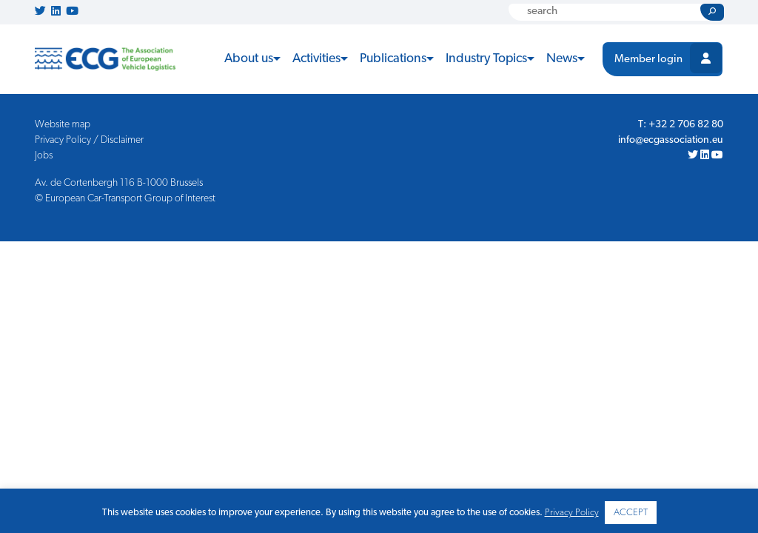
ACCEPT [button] (631, 512)
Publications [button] (393, 59)
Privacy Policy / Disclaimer (89, 140)
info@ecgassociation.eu (670, 140)
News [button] (561, 59)
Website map (62, 124)
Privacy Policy (572, 512)
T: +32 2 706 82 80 (680, 124)
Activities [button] (316, 59)
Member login (648, 59)
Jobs (44, 155)
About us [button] (248, 59)
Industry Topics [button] (486, 59)
